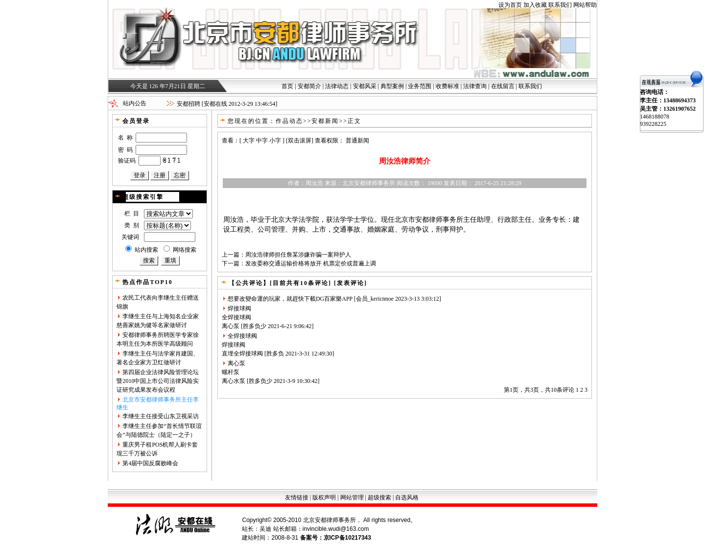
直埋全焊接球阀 (242, 353)
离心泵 (230, 326)
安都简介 (309, 86)
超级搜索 (379, 497)
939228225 (653, 123)
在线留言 (503, 86)
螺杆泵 (230, 372)
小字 (275, 140)
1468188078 (654, 116)
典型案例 (392, 86)
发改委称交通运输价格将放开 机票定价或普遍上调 (310, 263)
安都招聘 (188, 103)
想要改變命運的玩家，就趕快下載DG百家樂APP (290, 298)
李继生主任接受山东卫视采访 (160, 416)
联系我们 (560, 4)
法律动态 (337, 86)
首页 (287, 86)
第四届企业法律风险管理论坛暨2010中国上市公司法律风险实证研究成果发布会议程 (158, 381)
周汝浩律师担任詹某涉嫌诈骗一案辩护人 (298, 254)
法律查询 (475, 86)
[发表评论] (349, 283)
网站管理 (352, 497)
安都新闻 (325, 121)
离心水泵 (233, 381)
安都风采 (364, 86)
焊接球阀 (239, 308)
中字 (262, 140)
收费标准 (447, 86)
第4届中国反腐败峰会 (150, 463)
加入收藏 (535, 4)
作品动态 (289, 121)
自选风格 (407, 497)
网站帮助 (585, 4)
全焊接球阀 (236, 317)
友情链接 (296, 497)
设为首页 (510, 4)
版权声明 (324, 497)
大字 (249, 140)
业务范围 (419, 86)
